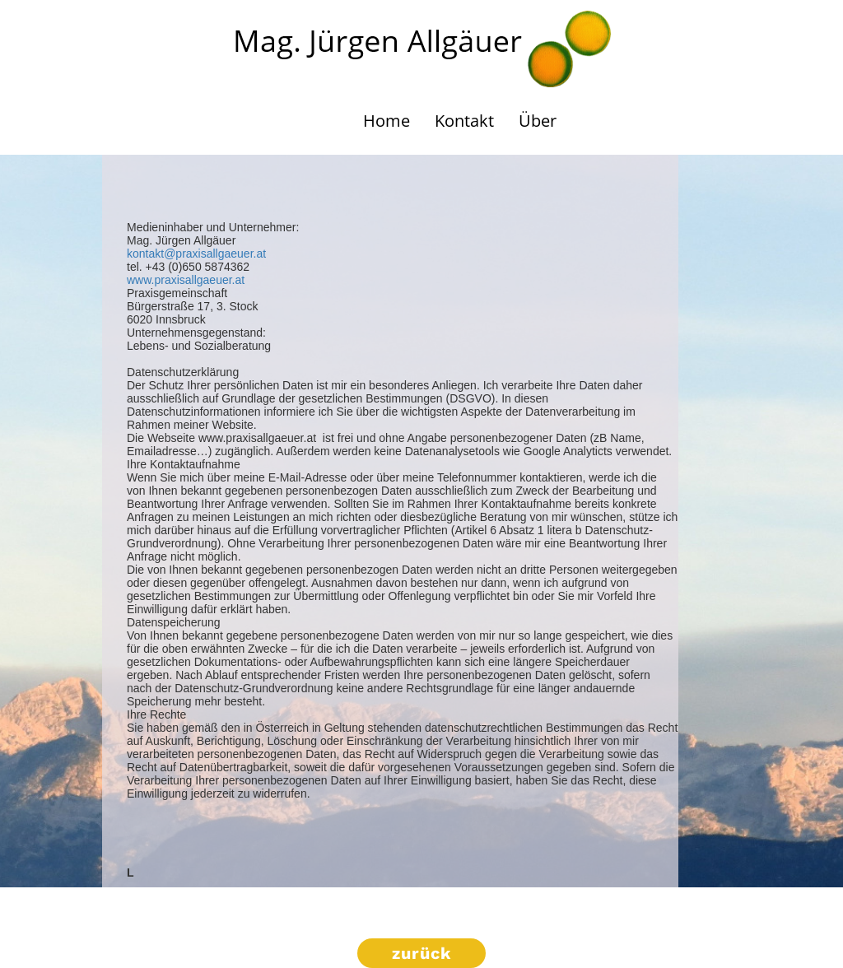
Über (538, 120)
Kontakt (464, 120)
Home (386, 120)
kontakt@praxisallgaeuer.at (196, 253)
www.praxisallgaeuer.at (186, 279)
